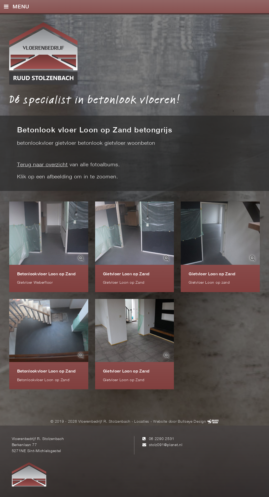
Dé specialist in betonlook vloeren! (94, 99)
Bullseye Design (192, 421)
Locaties (141, 421)
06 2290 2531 (161, 439)
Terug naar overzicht (42, 165)
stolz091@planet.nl (166, 445)
